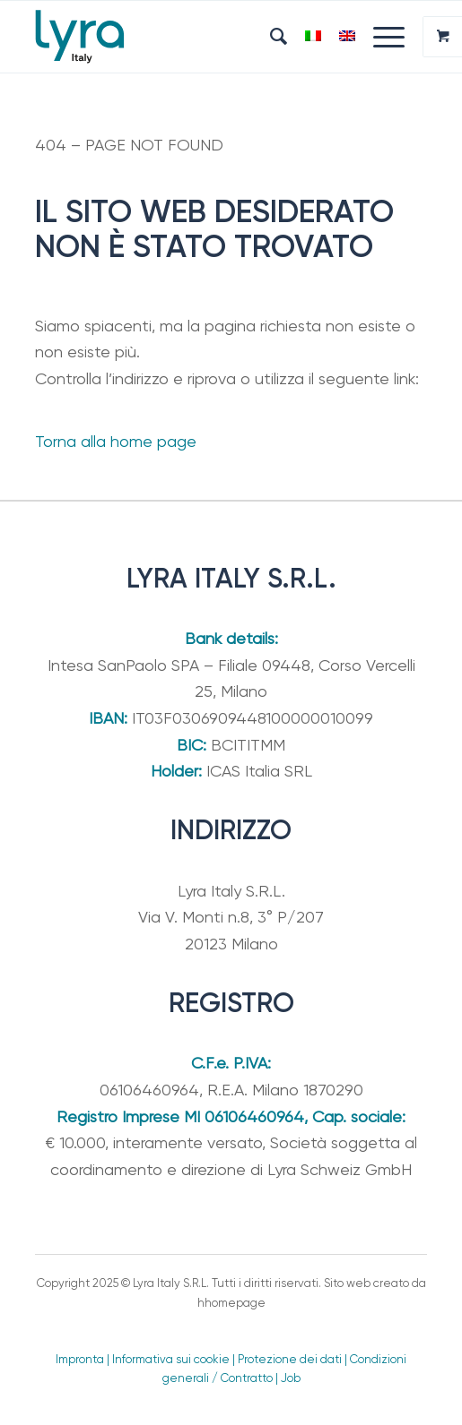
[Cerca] (269, 37)
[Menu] (380, 37)
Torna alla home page (115, 441)
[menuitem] (269, 37)
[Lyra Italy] (192, 37)
